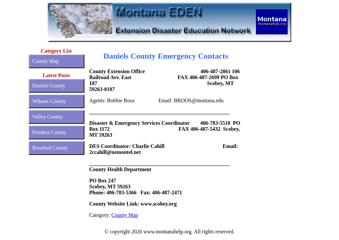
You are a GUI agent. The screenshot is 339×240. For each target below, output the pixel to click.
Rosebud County (50, 148)
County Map (45, 61)
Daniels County (49, 85)
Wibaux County (49, 101)
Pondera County (49, 132)
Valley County (47, 117)
